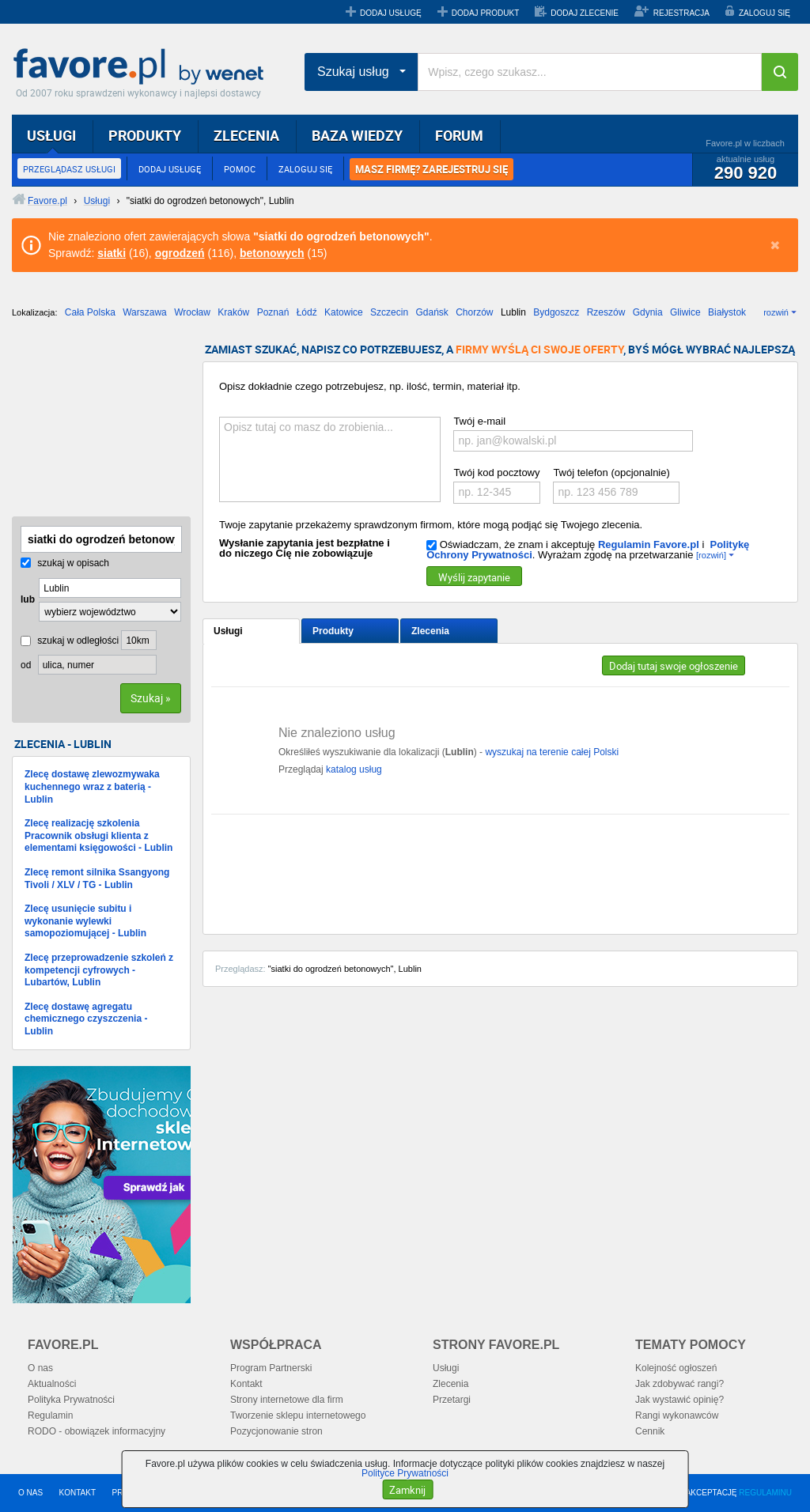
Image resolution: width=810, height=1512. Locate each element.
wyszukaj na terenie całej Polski (552, 752)
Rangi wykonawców (676, 1415)
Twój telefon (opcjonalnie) (611, 472)
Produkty (333, 631)
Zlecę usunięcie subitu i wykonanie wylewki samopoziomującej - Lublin (85, 921)
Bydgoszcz (556, 312)
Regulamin (50, 1415)
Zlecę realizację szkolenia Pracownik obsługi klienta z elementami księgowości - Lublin (98, 835)
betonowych (272, 253)
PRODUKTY (144, 135)
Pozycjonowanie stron (276, 1431)
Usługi (228, 631)
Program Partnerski (271, 1368)
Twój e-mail (479, 421)
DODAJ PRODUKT (486, 13)
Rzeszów (606, 312)
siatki (111, 253)
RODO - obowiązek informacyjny (96, 1431)
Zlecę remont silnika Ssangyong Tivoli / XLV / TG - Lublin (97, 878)
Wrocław (192, 312)
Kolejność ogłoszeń (676, 1368)
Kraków (233, 312)
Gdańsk (431, 312)
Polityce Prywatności (405, 1473)
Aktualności (52, 1383)
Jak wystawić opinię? (679, 1399)
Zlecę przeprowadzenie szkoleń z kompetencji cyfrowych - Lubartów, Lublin (99, 970)
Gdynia (648, 312)
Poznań (273, 312)
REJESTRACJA (681, 13)
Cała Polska (90, 312)
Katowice (343, 312)
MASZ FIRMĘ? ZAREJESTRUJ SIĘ (431, 169)
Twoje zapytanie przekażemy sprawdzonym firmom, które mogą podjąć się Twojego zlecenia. (430, 525)
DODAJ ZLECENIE (585, 13)
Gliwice (685, 312)
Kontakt (246, 1383)
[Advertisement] (91, 423)
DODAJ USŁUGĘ (391, 13)
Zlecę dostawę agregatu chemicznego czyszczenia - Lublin (86, 1019)
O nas (40, 1368)
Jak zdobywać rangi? (679, 1383)
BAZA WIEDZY (357, 135)
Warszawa (145, 312)
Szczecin (389, 312)
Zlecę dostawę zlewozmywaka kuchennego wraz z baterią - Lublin (92, 786)
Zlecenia (430, 631)
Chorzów (474, 312)
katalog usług (354, 769)
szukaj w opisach (65, 563)
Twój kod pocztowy (496, 472)
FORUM (459, 135)
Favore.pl (142, 67)
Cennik (649, 1431)
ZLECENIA (246, 135)
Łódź (307, 312)
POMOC (239, 169)
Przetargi (452, 1399)
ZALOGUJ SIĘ (764, 13)
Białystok (727, 312)
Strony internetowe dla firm (286, 1399)
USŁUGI (51, 135)
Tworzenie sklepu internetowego (297, 1415)
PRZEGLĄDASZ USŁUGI (69, 169)
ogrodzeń (180, 253)
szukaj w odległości (70, 640)
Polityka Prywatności (71, 1399)
